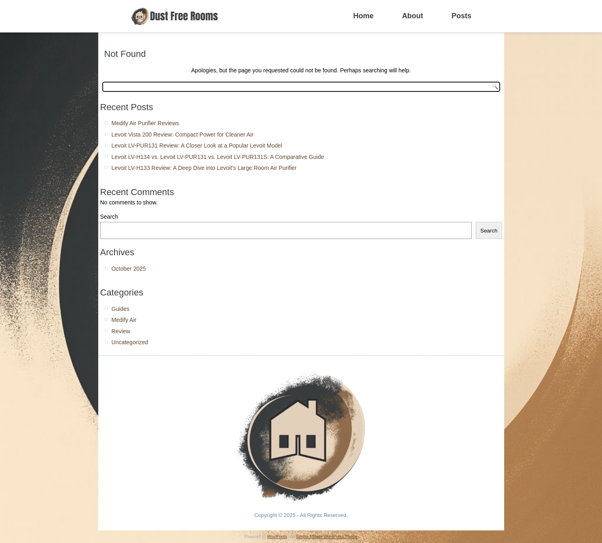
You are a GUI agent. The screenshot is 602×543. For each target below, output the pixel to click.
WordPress (277, 536)
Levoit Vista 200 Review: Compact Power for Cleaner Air (183, 134)
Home (363, 16)
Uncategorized (130, 342)
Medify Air (124, 320)
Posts (461, 16)
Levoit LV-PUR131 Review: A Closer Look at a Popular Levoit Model (197, 145)
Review (121, 331)
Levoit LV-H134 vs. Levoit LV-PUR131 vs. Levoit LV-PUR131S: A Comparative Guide (218, 157)
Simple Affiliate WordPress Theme (326, 536)
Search (109, 216)
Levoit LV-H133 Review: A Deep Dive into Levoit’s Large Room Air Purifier (204, 168)
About (412, 16)
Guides (120, 309)
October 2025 (129, 268)
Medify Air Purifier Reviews (145, 123)
